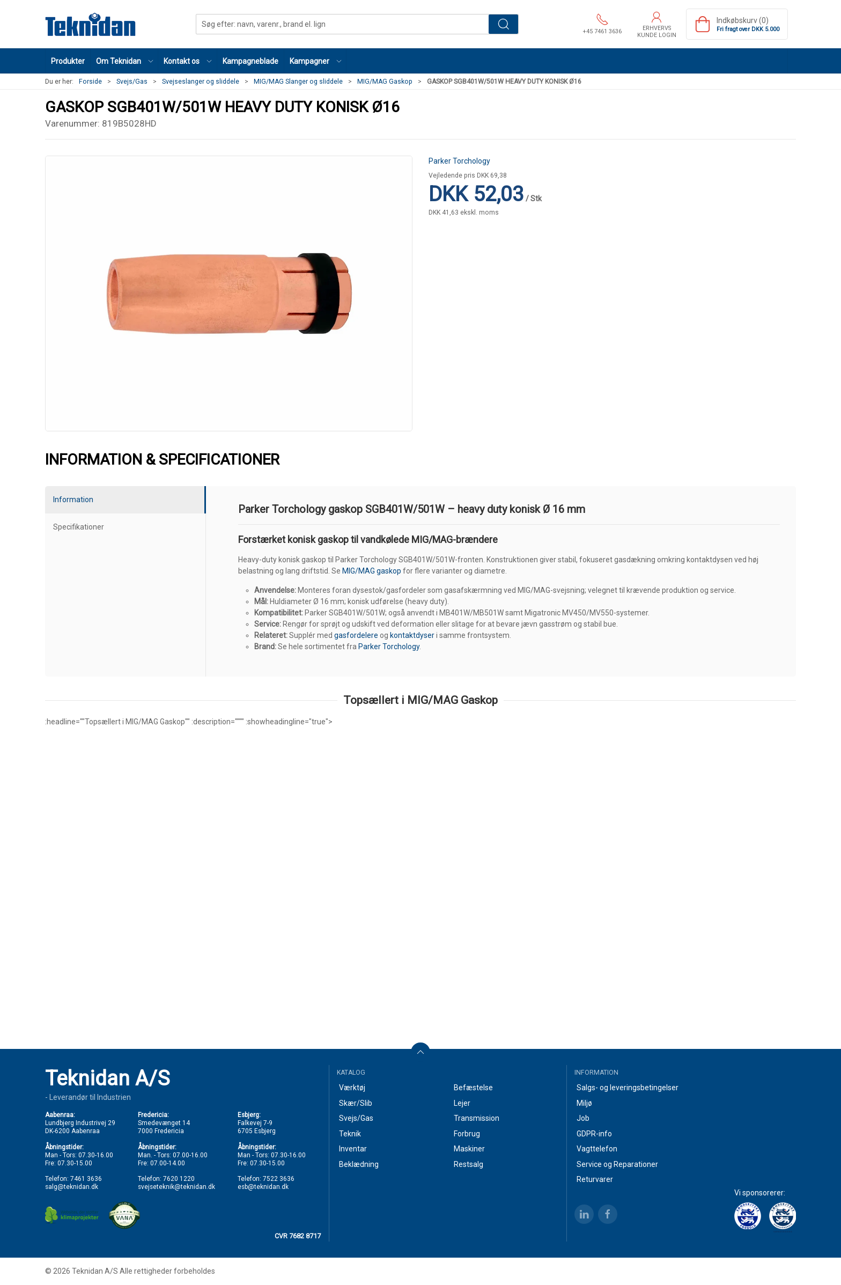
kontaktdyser (412, 635)
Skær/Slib (355, 1103)
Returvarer (595, 1179)
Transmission (476, 1118)
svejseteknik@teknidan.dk (176, 1187)
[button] (124, 61)
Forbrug (467, 1133)
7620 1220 (179, 1179)
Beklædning (359, 1164)
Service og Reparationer (617, 1164)
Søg (503, 24)
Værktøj (352, 1087)
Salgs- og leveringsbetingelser (627, 1087)
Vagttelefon (597, 1148)
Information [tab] (73, 499)
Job (583, 1118)
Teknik (350, 1133)
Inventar (353, 1148)
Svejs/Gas (131, 81)
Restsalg (468, 1164)
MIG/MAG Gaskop (384, 81)
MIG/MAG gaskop (371, 571)
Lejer (462, 1103)
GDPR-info (594, 1133)
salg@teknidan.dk (71, 1187)
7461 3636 (86, 1179)
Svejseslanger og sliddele (200, 81)
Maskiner (469, 1148)
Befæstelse (473, 1087)
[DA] (90, 24)
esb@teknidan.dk (263, 1187)
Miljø (584, 1103)
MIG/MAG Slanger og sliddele (298, 81)
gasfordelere (356, 635)
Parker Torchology (459, 161)
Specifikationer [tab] (78, 527)
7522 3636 (278, 1179)
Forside (90, 81)
